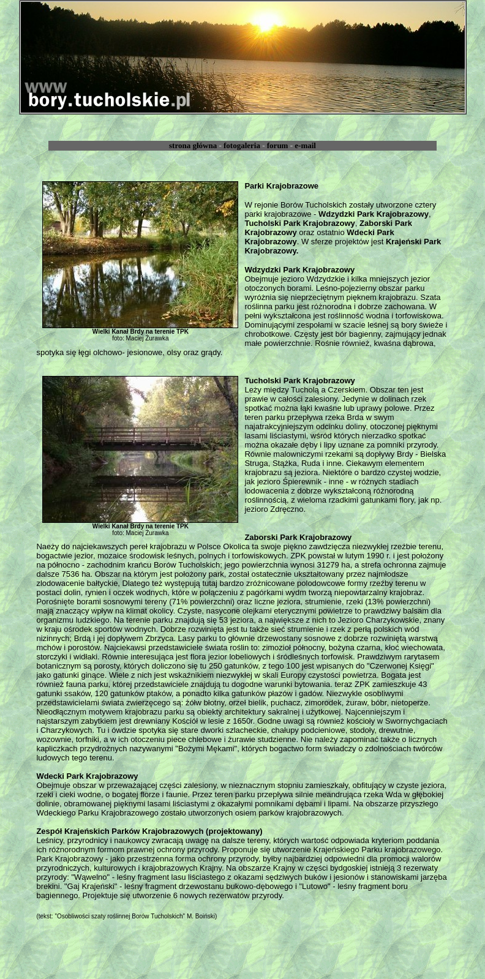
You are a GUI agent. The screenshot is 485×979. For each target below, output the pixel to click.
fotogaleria (242, 145)
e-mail (305, 145)
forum (277, 145)
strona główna (193, 145)
